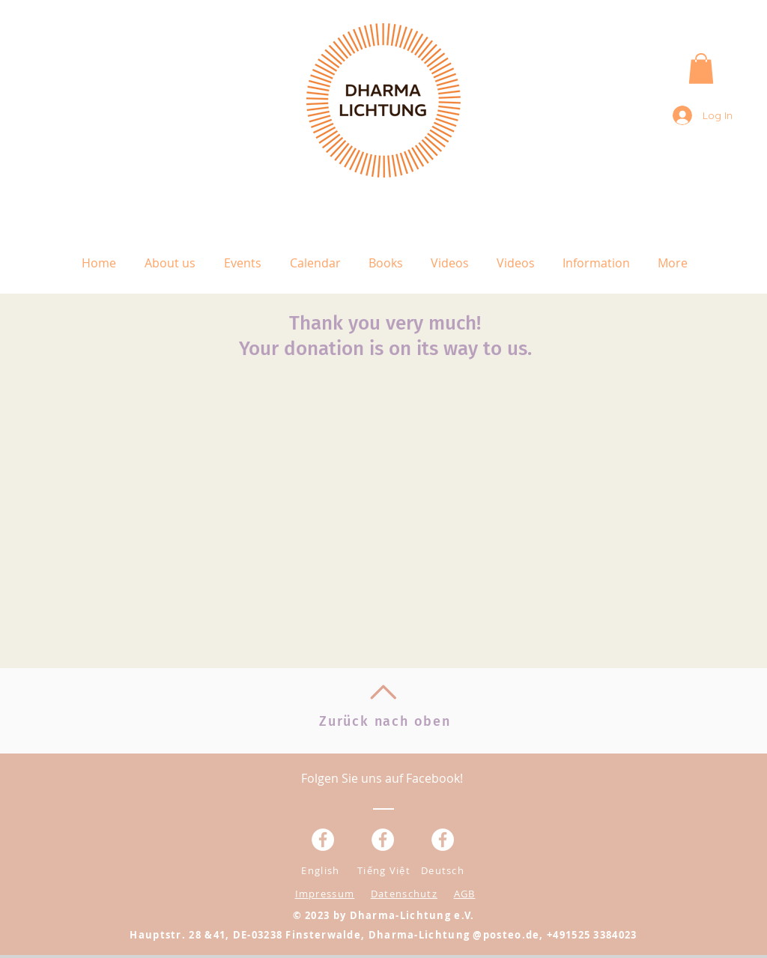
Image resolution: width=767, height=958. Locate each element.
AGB (465, 893)
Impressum (325, 893)
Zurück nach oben (385, 721)
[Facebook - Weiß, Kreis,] (323, 839)
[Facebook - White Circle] (442, 839)
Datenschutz (404, 893)
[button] (701, 68)
